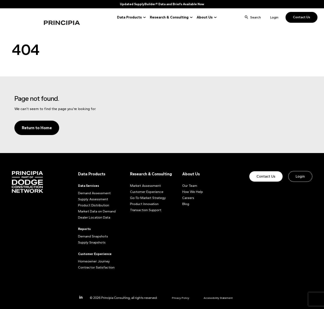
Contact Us (301, 17)
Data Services (88, 185)
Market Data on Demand (95, 211)
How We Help (191, 192)
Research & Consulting (169, 17)
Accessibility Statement (222, 298)
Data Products (129, 17)
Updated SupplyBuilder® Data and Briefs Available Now (162, 4)
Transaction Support (145, 210)
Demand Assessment (93, 193)
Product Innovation (144, 204)
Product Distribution (93, 205)
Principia (27, 17)
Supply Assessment (92, 199)
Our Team (189, 185)
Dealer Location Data (93, 217)
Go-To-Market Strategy (146, 198)
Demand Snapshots (92, 236)
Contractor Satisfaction (95, 267)
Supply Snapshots (91, 242)
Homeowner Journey (93, 261)
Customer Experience (95, 254)
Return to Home (37, 127)
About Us (205, 17)
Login (274, 17)
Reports (84, 229)
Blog (185, 204)
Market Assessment (144, 185)
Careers (188, 198)
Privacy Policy (181, 298)
